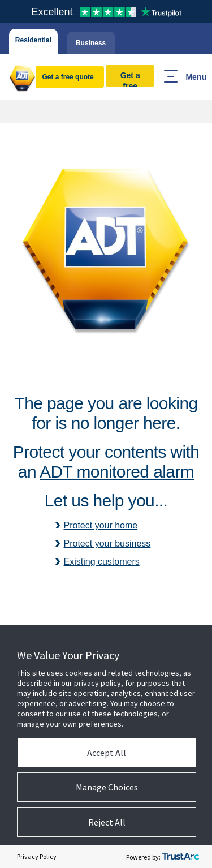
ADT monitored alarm (117, 471)
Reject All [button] (107, 822)
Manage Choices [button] (107, 787)
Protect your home (101, 525)
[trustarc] (180, 857)
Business (91, 43)
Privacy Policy (37, 856)
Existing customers (102, 561)
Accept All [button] (106, 752)
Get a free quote (67, 77)
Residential (33, 40)
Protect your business (107, 543)
